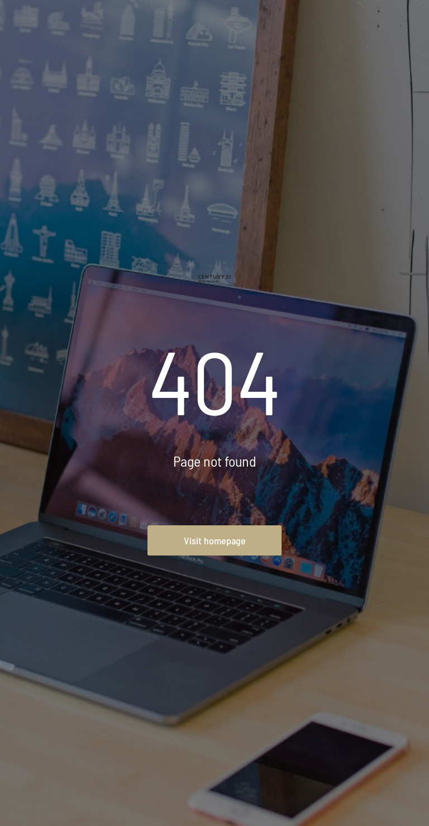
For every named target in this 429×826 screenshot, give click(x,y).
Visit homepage (215, 540)
